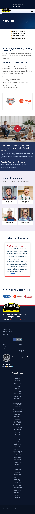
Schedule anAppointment (21, 351)
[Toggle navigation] (32, 10)
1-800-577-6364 (18, 2)
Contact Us (4, 350)
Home (3, 344)
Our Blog (4, 348)
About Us (4, 346)
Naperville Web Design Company (27, 510)
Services (20, 344)
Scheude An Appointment (18, 6)
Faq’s (19, 348)
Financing (20, 346)
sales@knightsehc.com (17, 4)
